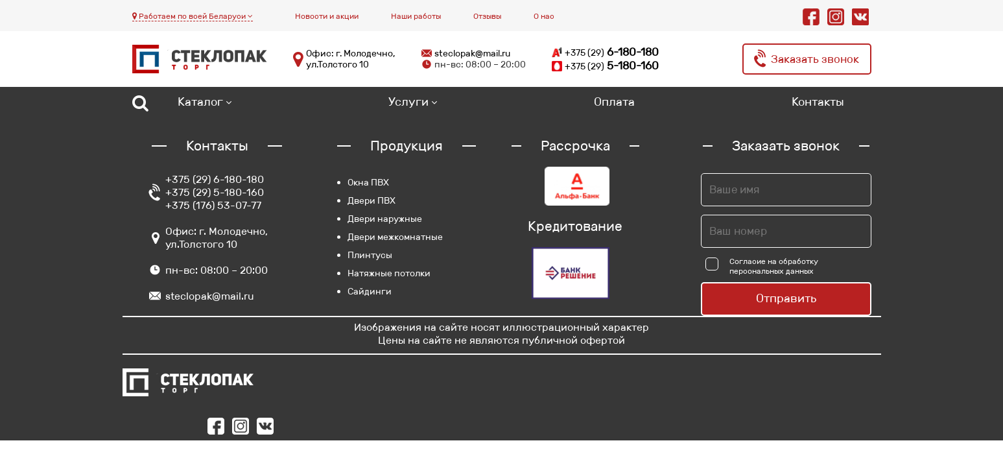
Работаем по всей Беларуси (192, 16)
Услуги (408, 102)
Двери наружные (385, 218)
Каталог (200, 102)
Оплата (614, 102)
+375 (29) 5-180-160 (214, 192)
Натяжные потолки (389, 273)
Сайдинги (370, 291)
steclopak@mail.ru (472, 53)
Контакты (818, 102)
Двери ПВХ (371, 200)
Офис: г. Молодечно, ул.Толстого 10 (350, 59)
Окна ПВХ (368, 182)
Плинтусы (370, 255)
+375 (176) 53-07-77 (213, 205)
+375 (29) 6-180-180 (214, 179)
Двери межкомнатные (395, 237)
